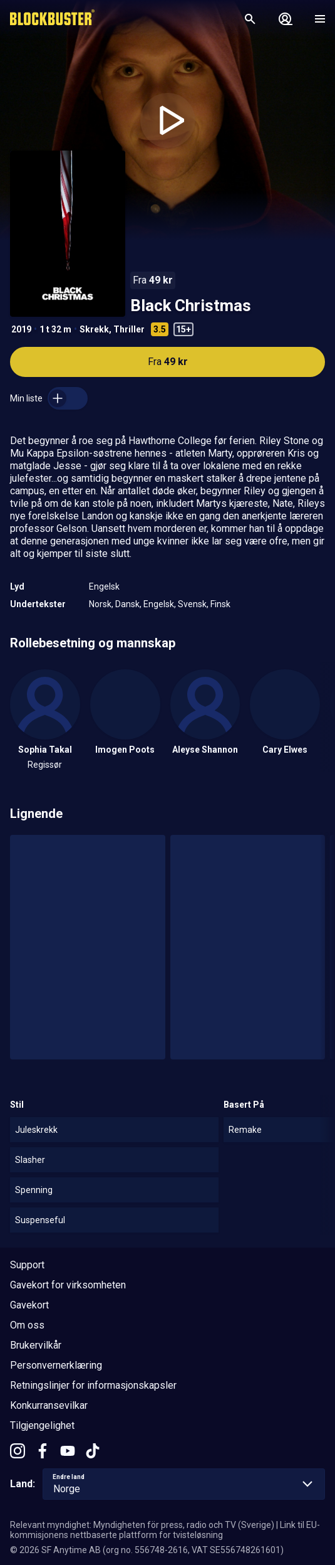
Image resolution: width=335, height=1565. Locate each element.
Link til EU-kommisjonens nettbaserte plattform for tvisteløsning (165, 1530)
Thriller (129, 329)
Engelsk (104, 586)
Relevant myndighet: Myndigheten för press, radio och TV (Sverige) (142, 1525)
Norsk (100, 604)
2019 (21, 329)
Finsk (220, 604)
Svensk (192, 604)
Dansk (127, 604)
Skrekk (94, 329)
